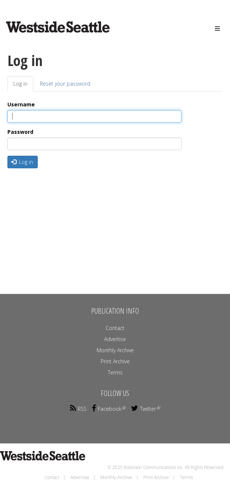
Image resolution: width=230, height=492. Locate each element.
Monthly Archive (115, 350)
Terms (115, 372)
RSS (78, 408)
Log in (23, 86)
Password (20, 131)
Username (21, 104)
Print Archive (115, 361)
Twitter (145, 408)
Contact (115, 327)
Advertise (115, 339)
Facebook (109, 408)
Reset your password (65, 83)
